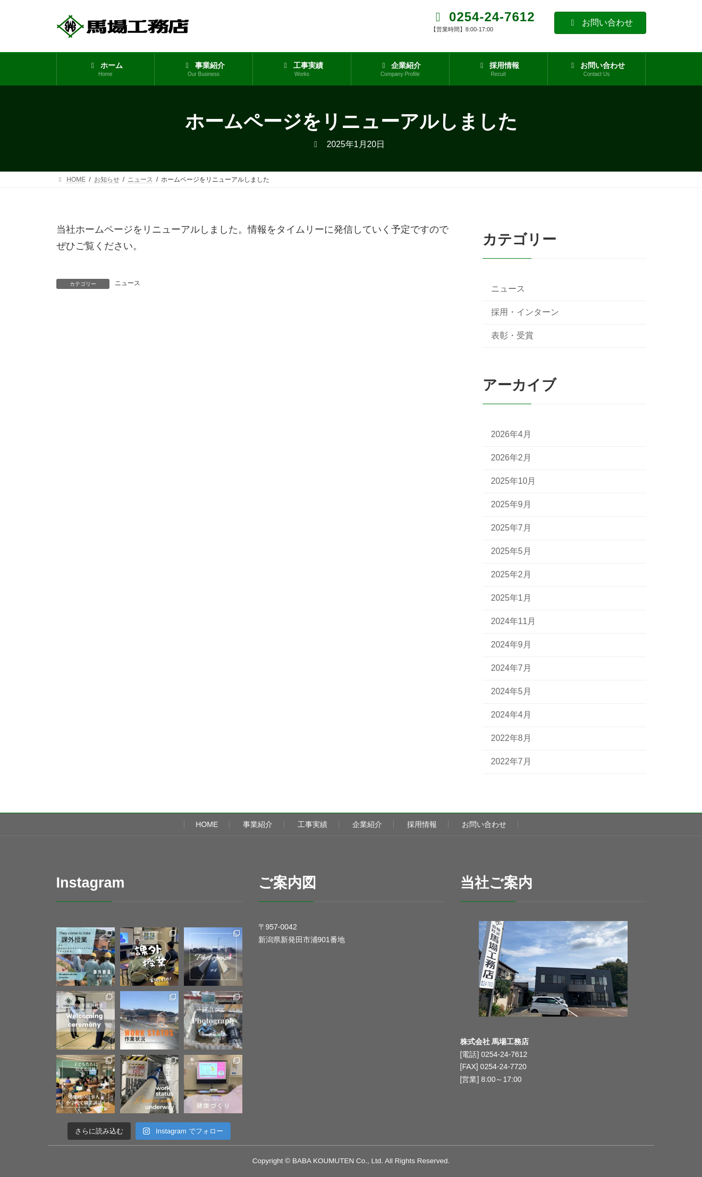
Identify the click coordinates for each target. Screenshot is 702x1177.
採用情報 (422, 824)
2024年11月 (513, 621)
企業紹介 (367, 824)
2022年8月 (510, 738)
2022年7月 (510, 761)
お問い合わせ (600, 22)
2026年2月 (510, 457)
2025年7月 (510, 527)
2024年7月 (510, 667)
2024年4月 (510, 715)
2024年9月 (510, 644)
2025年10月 (513, 480)
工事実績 (312, 824)
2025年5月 (510, 551)
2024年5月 (510, 691)
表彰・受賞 (511, 335)
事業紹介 (258, 824)
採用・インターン (524, 312)
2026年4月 (510, 434)
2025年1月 (510, 597)
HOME (207, 824)
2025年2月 (510, 574)
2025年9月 (510, 504)
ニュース (127, 283)
